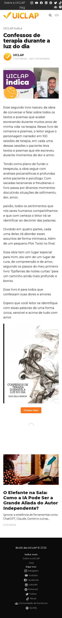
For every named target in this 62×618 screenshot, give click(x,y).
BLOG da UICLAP (26, 547)
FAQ (22, 7)
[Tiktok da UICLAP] (60, 2)
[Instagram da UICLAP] (32, 2)
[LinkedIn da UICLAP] (46, 2)
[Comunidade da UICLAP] (56, 6)
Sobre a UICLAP (14, 2)
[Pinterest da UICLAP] (51, 2)
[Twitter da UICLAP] (56, 2)
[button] (50, 15)
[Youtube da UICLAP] (37, 2)
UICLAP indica (12, 28)
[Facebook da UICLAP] (42, 2)
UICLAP (18, 55)
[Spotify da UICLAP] (60, 6)
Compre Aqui (31, 410)
